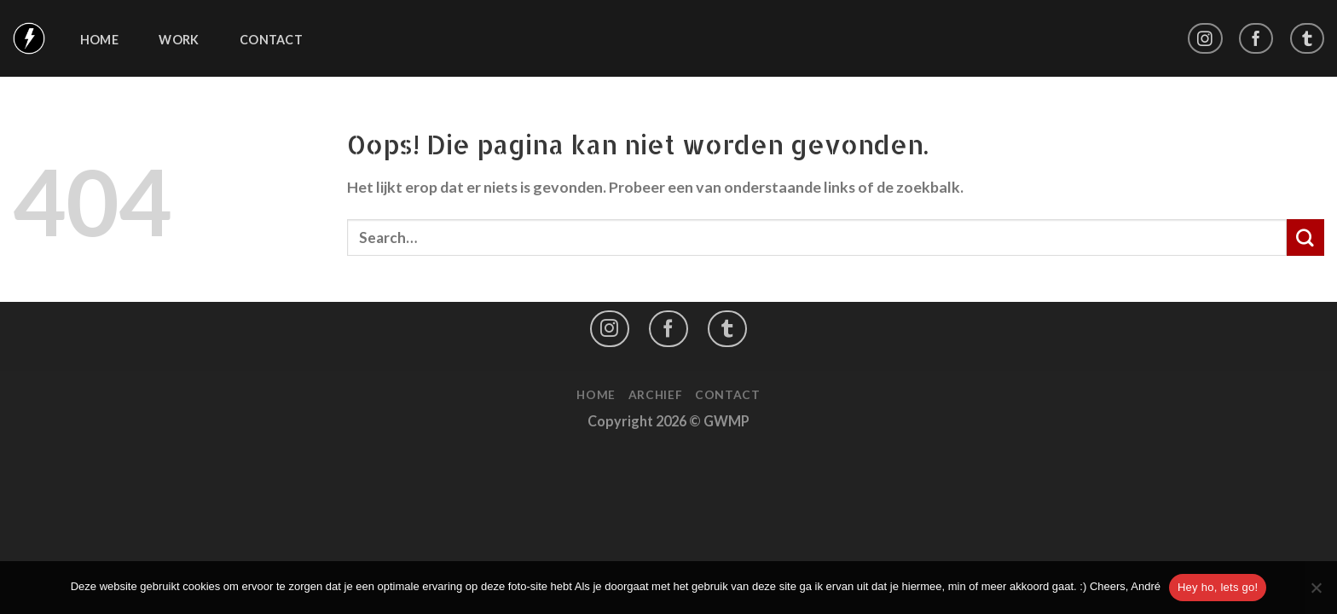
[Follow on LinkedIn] (1307, 39)
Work (179, 40)
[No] (1315, 592)
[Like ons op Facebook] (1256, 39)
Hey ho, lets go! (1218, 587)
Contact (271, 40)
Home (99, 40)
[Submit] (1305, 238)
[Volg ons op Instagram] (1205, 39)
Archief (655, 394)
